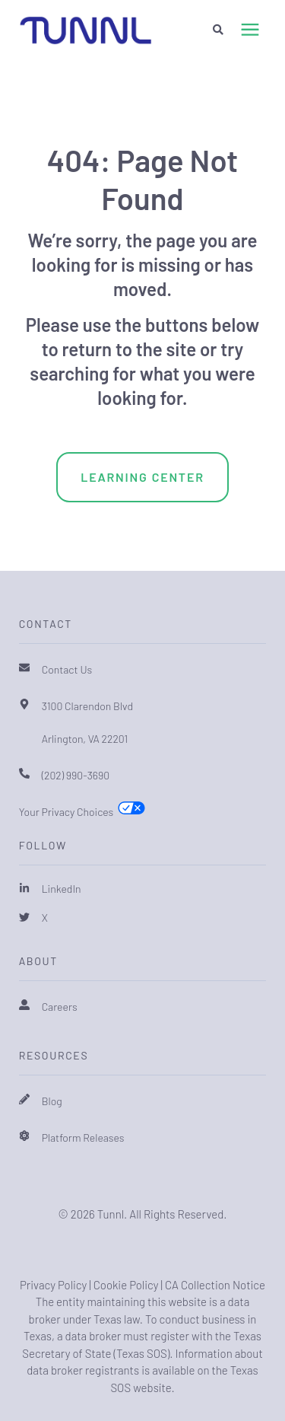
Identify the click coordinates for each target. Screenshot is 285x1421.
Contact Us (67, 669)
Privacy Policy (53, 1285)
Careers (60, 1006)
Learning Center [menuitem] (142, 477)
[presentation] (250, 30)
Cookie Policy (126, 1285)
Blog (52, 1100)
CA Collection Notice (215, 1285)
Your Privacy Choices (66, 811)
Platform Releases (83, 1137)
